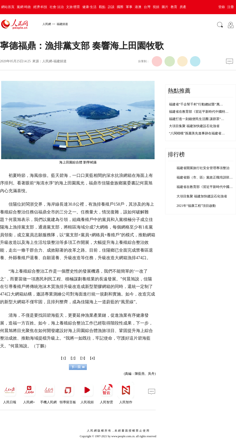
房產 (183, 7)
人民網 (46, 24)
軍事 (129, 7)
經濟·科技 (40, 7)
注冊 (230, 7)
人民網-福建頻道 (54, 61)
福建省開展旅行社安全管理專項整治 (203, 168)
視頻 (156, 7)
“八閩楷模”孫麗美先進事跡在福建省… (197, 133)
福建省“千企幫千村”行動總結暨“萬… (196, 104)
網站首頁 (7, 7)
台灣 (147, 7)
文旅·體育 (73, 7)
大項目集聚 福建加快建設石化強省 (194, 126)
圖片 (165, 7)
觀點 (102, 7)
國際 (120, 7)
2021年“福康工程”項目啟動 (196, 206)
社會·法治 (57, 7)
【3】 (83, 358)
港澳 (138, 7)
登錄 (221, 7)
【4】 (92, 358)
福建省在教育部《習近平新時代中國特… (198, 111)
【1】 (63, 358)
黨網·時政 (24, 7)
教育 (174, 7)
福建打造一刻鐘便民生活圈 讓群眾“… (196, 119)
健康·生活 (89, 7)
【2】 (73, 358)
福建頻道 (62, 24)
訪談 (111, 7)
